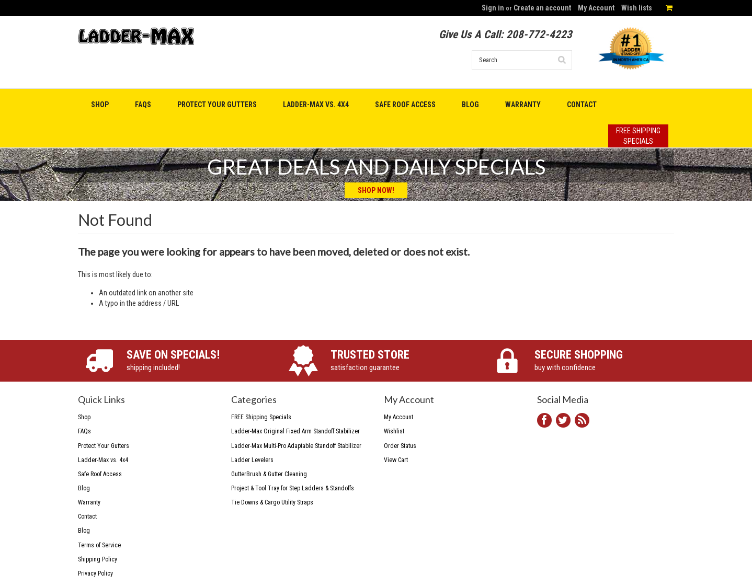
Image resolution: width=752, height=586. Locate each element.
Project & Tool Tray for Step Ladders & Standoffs (292, 488)
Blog (84, 530)
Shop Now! (376, 190)
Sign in (493, 8)
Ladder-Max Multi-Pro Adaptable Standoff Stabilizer (296, 446)
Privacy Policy (95, 573)
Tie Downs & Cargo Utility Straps (272, 502)
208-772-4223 (539, 34)
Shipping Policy (97, 559)
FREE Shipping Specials (261, 417)
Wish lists (636, 8)
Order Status (400, 446)
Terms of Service (99, 545)
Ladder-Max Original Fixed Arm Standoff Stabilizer (295, 431)
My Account (596, 8)
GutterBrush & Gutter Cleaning (269, 474)
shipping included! (197, 360)
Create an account (542, 8)
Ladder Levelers (252, 460)
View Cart (396, 460)
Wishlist (394, 431)
